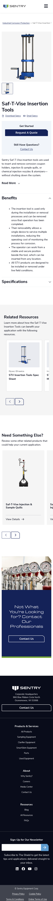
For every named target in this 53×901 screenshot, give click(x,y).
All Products (26, 732)
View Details (15, 519)
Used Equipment (26, 759)
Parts (26, 753)
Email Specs (32, 116)
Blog (26, 810)
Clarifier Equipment (26, 743)
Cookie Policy (35, 894)
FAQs (26, 821)
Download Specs (13, 116)
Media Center (26, 787)
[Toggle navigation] (46, 6)
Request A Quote (27, 132)
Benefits (9, 198)
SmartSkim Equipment (26, 748)
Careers (26, 782)
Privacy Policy (18, 894)
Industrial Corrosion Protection (16, 23)
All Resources (26, 815)
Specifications (14, 282)
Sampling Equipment (26, 737)
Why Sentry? (26, 776)
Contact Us (26, 149)
